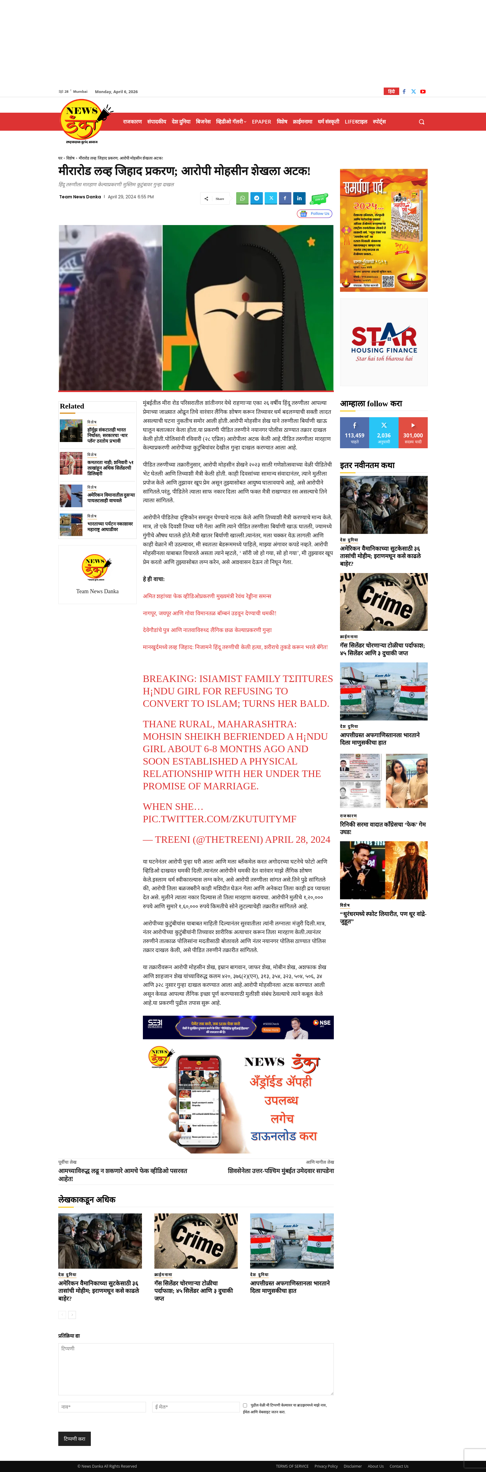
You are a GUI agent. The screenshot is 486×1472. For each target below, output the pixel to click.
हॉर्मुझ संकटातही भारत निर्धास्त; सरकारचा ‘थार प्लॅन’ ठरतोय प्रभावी (107, 435)
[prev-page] (62, 1315)
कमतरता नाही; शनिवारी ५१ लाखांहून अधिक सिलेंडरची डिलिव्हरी (110, 468)
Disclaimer (353, 1466)
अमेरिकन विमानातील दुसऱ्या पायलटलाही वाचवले (111, 498)
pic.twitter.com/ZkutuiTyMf (220, 818)
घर (60, 158)
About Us (376, 1466)
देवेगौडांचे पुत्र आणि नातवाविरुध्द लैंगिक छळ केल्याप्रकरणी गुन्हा (207, 630)
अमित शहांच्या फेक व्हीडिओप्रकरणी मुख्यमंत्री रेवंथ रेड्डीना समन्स (207, 596)
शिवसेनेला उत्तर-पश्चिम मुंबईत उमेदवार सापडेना (281, 1170)
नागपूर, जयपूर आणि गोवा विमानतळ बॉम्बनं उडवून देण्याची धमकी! (210, 613)
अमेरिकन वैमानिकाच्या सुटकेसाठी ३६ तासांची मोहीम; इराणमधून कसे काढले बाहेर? (98, 1291)
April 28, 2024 (297, 839)
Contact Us (399, 1466)
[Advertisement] (243, 43)
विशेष (70, 158)
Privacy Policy (326, 1466)
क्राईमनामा (163, 1274)
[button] (422, 122)
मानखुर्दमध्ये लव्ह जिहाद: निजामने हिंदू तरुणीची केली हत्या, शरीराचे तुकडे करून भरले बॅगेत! (235, 647)
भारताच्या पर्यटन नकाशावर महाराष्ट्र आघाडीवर (110, 527)
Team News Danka (80, 197)
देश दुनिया (67, 1274)
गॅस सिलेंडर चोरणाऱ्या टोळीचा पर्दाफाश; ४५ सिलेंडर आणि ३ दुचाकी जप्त (193, 1291)
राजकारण (348, 816)
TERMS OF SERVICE (292, 1466)
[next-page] (72, 1315)
